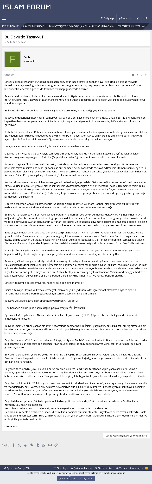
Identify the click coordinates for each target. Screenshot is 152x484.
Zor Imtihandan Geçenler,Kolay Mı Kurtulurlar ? (33, 26)
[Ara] (146, 18)
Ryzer (8, 468)
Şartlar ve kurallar (83, 468)
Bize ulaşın (62, 468)
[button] (4, 18)
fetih (9, 42)
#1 (146, 75)
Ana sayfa (136, 468)
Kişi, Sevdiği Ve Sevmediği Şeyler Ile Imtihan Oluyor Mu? (96, 26)
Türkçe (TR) (22, 468)
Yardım (123, 468)
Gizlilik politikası (106, 468)
